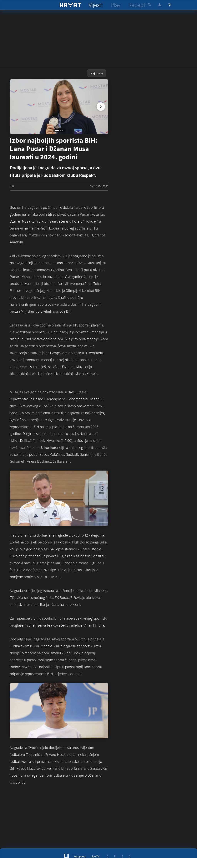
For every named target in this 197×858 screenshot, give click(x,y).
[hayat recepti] (137, 5)
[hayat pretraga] (150, 5)
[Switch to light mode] (170, 5)
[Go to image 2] (60, 130)
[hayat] (70, 5)
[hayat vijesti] (95, 5)
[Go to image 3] (62, 130)
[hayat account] (160, 5)
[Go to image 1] (57, 130)
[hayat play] (115, 5)
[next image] (101, 106)
